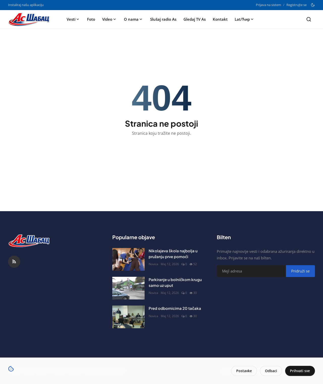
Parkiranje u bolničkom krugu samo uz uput (175, 282)
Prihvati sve (300, 370)
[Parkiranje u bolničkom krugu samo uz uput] (128, 288)
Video (109, 19)
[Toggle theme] (313, 5)
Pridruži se (300, 270)
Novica (153, 264)
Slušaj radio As (163, 19)
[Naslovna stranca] (30, 19)
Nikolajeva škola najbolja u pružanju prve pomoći (173, 253)
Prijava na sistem (268, 5)
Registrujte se (296, 5)
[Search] (309, 19)
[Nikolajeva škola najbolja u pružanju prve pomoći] (128, 259)
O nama (133, 19)
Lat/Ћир (244, 19)
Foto (91, 19)
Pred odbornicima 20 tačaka (175, 308)
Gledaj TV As (194, 19)
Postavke (244, 370)
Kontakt (220, 19)
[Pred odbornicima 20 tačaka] (128, 317)
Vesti (73, 19)
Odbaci (271, 370)
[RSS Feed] (14, 262)
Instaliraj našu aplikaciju (26, 5)
